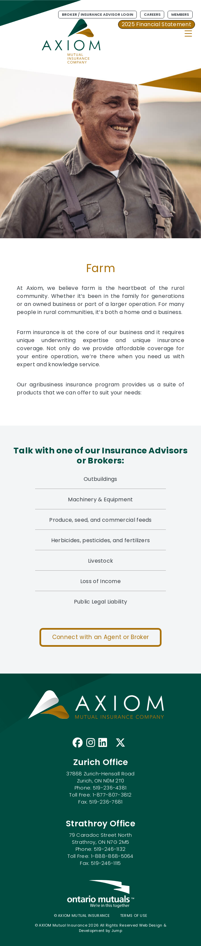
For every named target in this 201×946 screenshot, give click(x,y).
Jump (116, 930)
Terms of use (133, 915)
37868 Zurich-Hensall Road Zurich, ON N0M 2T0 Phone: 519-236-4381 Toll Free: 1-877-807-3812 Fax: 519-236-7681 (100, 787)
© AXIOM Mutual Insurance (82, 915)
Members (180, 14)
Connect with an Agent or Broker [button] (100, 637)
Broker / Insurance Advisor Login (97, 14)
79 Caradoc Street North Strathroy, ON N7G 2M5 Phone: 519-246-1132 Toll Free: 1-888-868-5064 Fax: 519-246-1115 (100, 849)
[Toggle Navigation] (188, 33)
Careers (152, 14)
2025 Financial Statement (156, 24)
